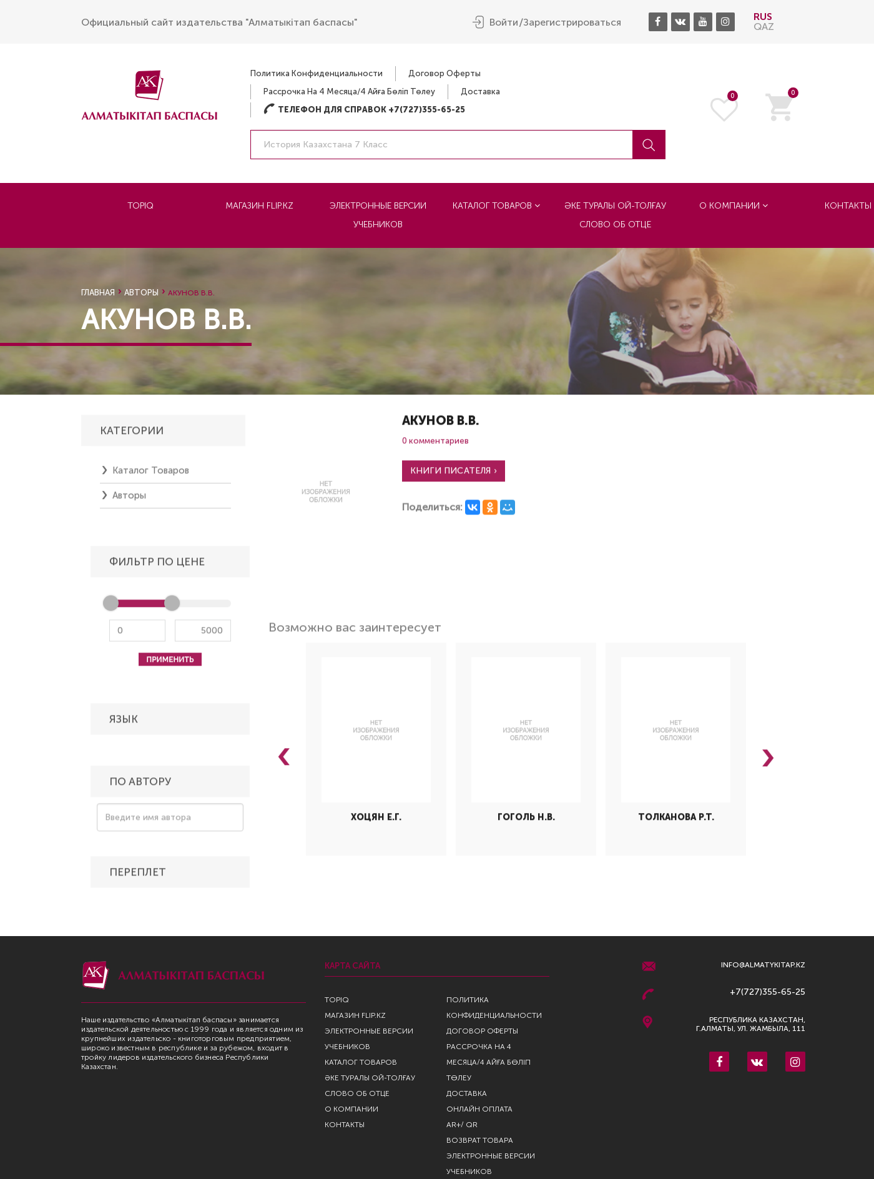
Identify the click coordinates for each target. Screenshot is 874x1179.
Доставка (480, 91)
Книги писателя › (453, 476)
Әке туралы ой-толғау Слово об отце (615, 215)
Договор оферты (444, 73)
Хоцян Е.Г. (376, 822)
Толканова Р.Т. (676, 822)
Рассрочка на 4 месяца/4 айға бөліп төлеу (349, 91)
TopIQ (140, 205)
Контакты (345, 1124)
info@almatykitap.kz (763, 965)
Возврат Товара (479, 1140)
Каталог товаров (496, 205)
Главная (98, 292)
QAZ (764, 26)
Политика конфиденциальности (316, 73)
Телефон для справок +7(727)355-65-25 (364, 109)
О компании (733, 205)
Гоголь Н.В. (526, 822)
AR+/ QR (462, 1124)
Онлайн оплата (479, 1109)
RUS (763, 16)
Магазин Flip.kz (259, 205)
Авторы (141, 292)
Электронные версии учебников (378, 215)
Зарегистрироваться (572, 22)
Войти (503, 22)
